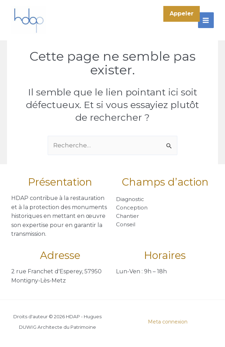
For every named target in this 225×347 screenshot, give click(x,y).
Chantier (127, 216)
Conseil (125, 224)
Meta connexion (168, 322)
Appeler (181, 13)
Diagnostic (130, 199)
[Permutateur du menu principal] (206, 20)
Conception (132, 207)
